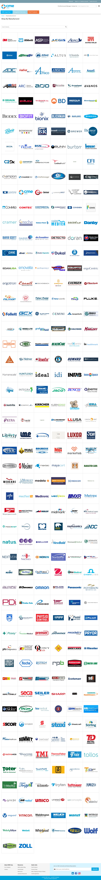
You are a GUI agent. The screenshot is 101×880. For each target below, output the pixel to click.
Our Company (7, 867)
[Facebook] (76, 873)
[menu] (50, 12)
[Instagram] (79, 873)
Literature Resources (22, 873)
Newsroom (20, 871)
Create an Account (84, 1)
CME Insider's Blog (22, 867)
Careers (6, 869)
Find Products (34, 867)
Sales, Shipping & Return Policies (38, 871)
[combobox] (87, 6)
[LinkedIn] (73, 873)
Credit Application (35, 873)
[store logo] (7, 6)
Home (2, 15)
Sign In (76, 1)
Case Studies (20, 869)
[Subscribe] (95, 869)
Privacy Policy (34, 869)
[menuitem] (6, 12)
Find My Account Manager (64, 6)
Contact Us (74, 6)
